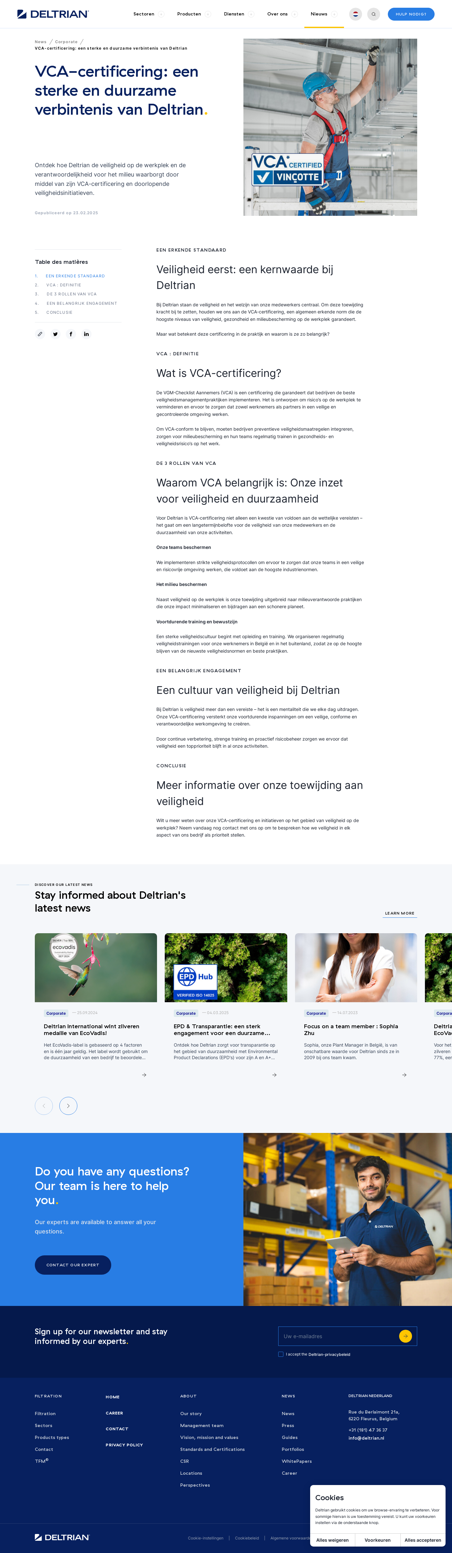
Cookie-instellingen (205, 1538)
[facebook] (72, 334)
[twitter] (56, 334)
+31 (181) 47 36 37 (368, 1430)
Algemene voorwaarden (291, 1538)
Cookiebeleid (247, 1538)
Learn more (400, 913)
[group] (149, 14)
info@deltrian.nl (366, 1438)
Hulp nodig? (411, 14)
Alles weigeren (332, 1540)
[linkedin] (87, 334)
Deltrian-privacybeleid (329, 1354)
